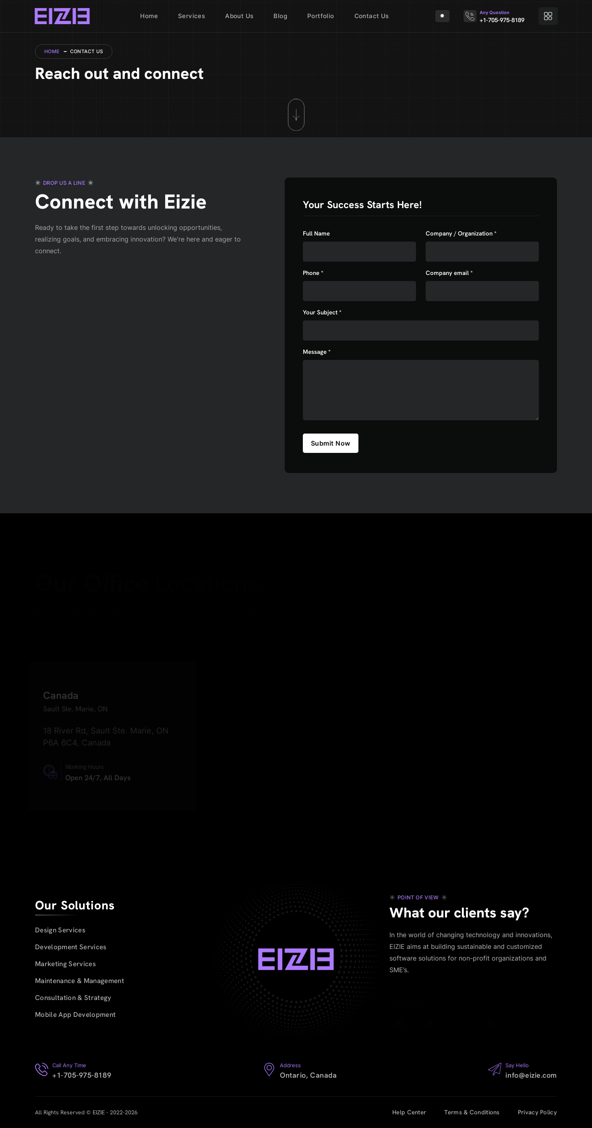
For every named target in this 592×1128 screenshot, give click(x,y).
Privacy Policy (537, 1112)
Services (191, 16)
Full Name (316, 234)
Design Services (60, 930)
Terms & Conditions (471, 1112)
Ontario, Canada (308, 1075)
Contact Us (371, 16)
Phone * (313, 273)
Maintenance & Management (79, 980)
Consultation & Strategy (73, 997)
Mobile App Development (75, 1014)
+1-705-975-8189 (502, 20)
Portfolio (320, 16)
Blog (280, 16)
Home (149, 16)
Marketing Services (65, 963)
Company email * (449, 273)
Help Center (409, 1112)
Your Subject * (322, 313)
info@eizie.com (531, 1075)
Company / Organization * (461, 234)
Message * (317, 352)
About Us (239, 16)
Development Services (71, 946)
